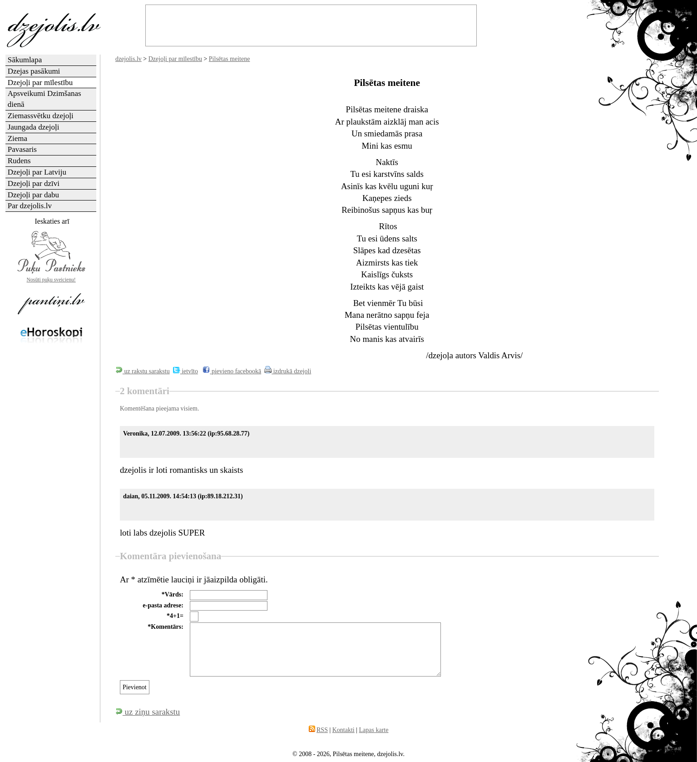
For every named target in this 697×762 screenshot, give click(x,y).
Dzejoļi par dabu (33, 194)
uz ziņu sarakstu (147, 712)
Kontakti (343, 730)
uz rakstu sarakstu (142, 371)
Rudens (19, 160)
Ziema (17, 138)
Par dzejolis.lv (30, 205)
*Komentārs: (165, 626)
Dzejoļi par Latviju (37, 172)
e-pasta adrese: (163, 605)
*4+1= (175, 615)
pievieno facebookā (232, 371)
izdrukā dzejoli (287, 371)
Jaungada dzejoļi (33, 127)
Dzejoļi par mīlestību (175, 58)
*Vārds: (172, 594)
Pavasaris (22, 149)
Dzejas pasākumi (34, 71)
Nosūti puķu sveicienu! (51, 280)
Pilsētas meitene (229, 58)
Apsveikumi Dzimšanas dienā (44, 99)
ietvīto (185, 371)
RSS (322, 730)
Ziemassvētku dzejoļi (41, 115)
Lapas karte (374, 730)
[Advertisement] (51, 493)
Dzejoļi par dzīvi (33, 183)
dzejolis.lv (128, 58)
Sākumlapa (25, 59)
